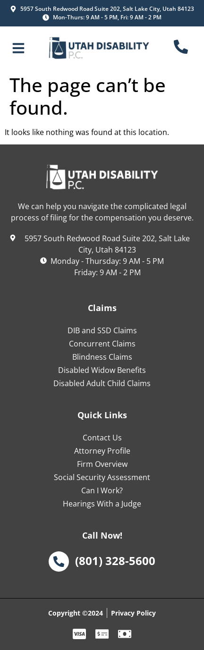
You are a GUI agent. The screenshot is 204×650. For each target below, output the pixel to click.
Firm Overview (102, 464)
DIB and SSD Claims (102, 330)
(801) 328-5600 (115, 560)
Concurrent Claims (102, 343)
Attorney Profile (102, 451)
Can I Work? (102, 490)
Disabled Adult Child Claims (102, 383)
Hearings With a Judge (102, 503)
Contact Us (102, 437)
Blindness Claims (102, 357)
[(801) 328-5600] (59, 561)
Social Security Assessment (102, 477)
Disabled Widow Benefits (102, 370)
